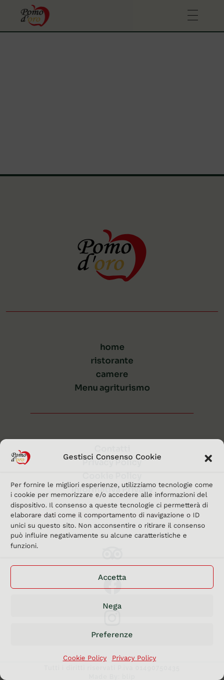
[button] (208, 457)
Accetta (112, 577)
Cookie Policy (85, 658)
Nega (112, 606)
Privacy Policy (134, 658)
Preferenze (112, 634)
